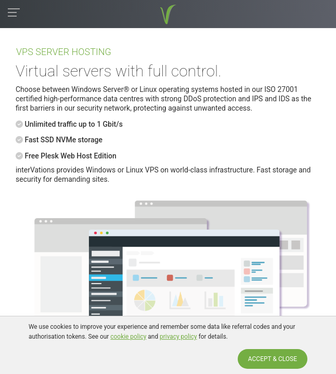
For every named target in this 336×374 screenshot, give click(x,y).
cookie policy (128, 336)
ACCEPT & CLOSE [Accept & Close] (272, 359)
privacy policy (178, 336)
